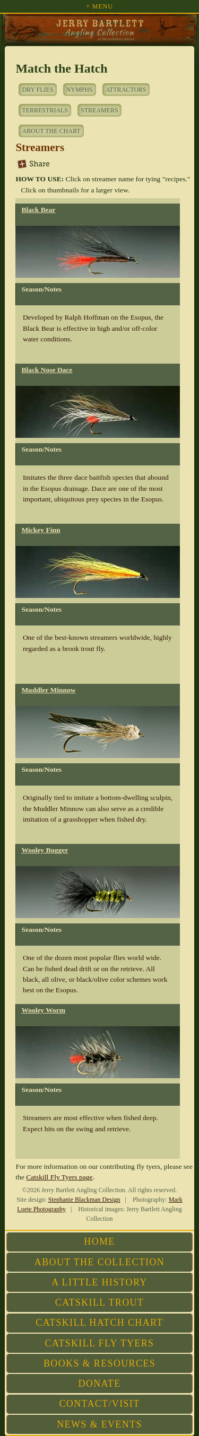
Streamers (99, 110)
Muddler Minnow (48, 690)
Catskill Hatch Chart (99, 1322)
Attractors (126, 89)
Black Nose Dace (46, 370)
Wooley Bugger (44, 850)
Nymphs (79, 89)
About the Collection (99, 1262)
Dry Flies (37, 89)
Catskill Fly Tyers (99, 1343)
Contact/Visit (99, 1403)
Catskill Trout (99, 1302)
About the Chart (51, 131)
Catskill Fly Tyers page (59, 1177)
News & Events (99, 1424)
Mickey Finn (40, 530)
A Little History (99, 1282)
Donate (99, 1383)
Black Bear (38, 210)
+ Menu (99, 6)
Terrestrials (45, 110)
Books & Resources (99, 1363)
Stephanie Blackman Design (84, 1199)
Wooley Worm (43, 1010)
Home (99, 1241)
